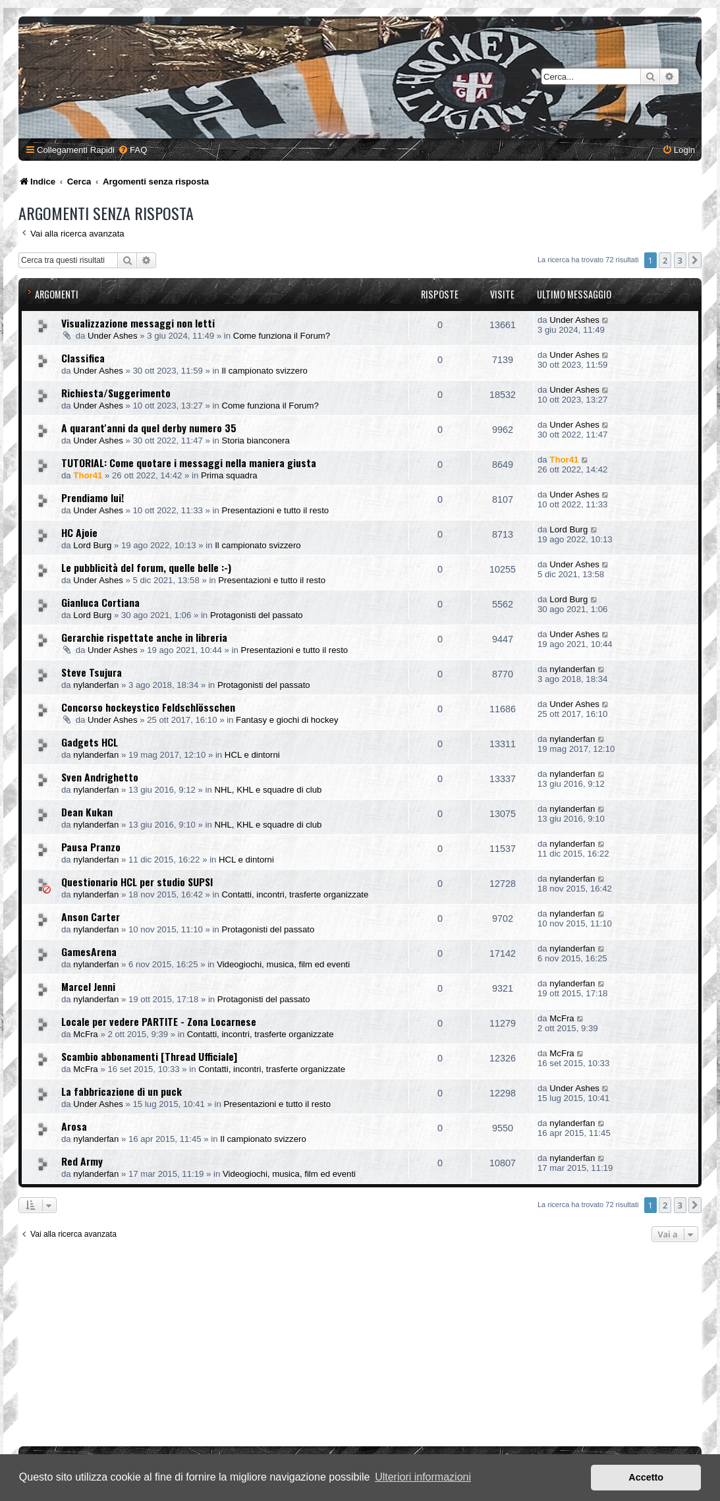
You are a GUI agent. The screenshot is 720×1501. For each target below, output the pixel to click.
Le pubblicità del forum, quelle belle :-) (146, 567)
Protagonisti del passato (256, 615)
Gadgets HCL (89, 742)
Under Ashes (113, 336)
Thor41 (87, 475)
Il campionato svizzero (264, 371)
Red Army (82, 1161)
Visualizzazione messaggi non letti (138, 323)
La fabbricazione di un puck (121, 1091)
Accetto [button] (645, 1477)
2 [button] (665, 260)
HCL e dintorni (252, 755)
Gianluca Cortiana (100, 602)
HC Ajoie (79, 532)
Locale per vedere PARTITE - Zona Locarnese (158, 1021)
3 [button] (680, 260)
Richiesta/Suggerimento (116, 393)
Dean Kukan (87, 812)
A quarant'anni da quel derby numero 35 (148, 428)
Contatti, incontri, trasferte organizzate (294, 894)
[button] (695, 260)
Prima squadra (229, 475)
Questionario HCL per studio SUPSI (137, 882)
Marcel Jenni (88, 986)
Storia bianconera (255, 440)
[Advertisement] (362, 1347)
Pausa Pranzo (91, 847)
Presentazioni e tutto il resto (275, 510)
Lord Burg (92, 545)
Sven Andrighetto (99, 777)
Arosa (74, 1126)
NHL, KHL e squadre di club (267, 790)
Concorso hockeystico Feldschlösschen (148, 707)
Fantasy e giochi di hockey (287, 720)
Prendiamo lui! (92, 497)
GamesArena (89, 951)
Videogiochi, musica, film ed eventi (283, 964)
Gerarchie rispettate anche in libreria (144, 637)
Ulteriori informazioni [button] (423, 1477)
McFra (85, 1034)
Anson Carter (90, 916)
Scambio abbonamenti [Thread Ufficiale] (149, 1056)
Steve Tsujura (91, 672)
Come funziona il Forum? (281, 336)
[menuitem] (132, 149)
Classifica (83, 358)
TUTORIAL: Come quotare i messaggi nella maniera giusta (188, 462)
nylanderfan (96, 685)
